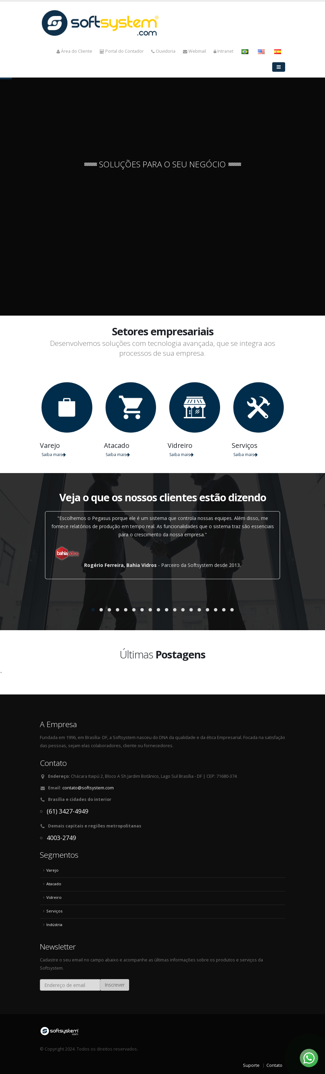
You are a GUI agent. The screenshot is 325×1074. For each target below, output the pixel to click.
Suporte (251, 1065)
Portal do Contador (122, 51)
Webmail (194, 51)
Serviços (54, 910)
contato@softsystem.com (88, 788)
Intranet (223, 51)
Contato (274, 1065)
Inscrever (115, 984)
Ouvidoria (163, 51)
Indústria (54, 924)
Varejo (52, 870)
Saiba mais (54, 454)
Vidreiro (54, 897)
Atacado (53, 883)
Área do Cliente (74, 51)
